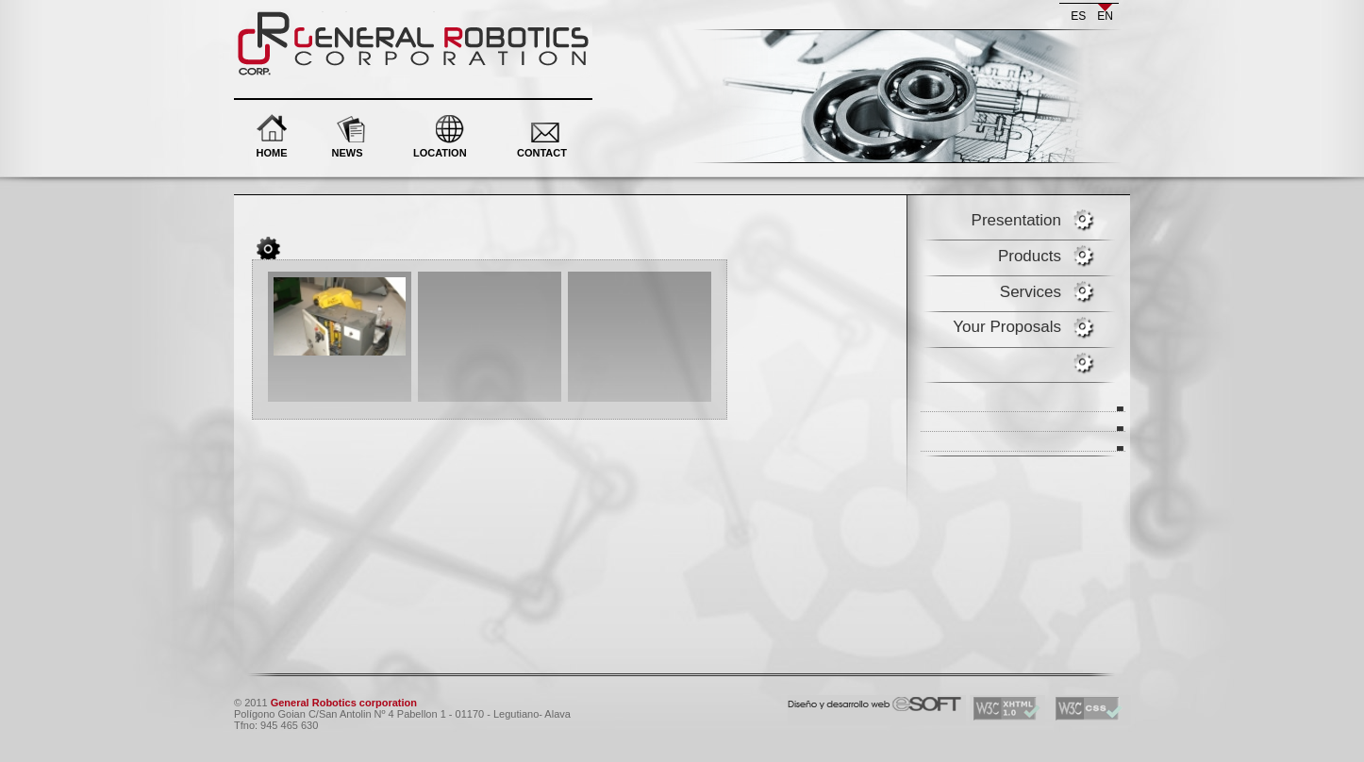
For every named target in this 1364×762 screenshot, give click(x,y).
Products (1029, 256)
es (1078, 16)
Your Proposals (1007, 327)
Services (1030, 292)
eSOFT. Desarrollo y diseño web (855, 700)
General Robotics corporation (344, 17)
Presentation (1016, 220)
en (1105, 16)
